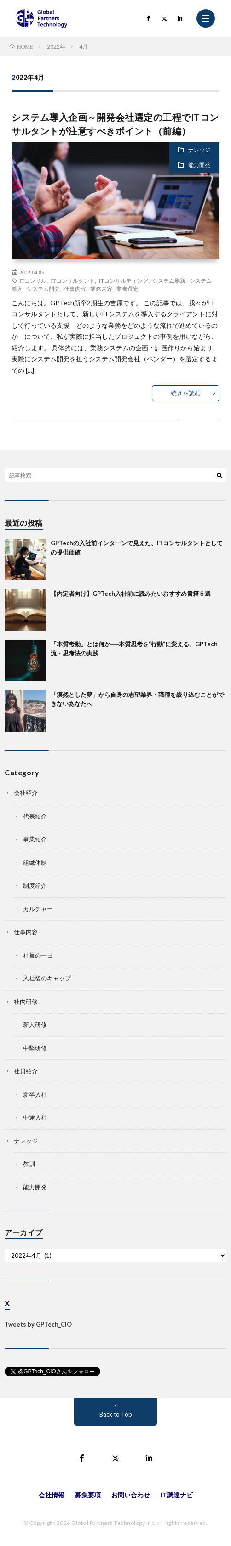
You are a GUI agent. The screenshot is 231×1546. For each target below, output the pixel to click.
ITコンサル (32, 280)
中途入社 (35, 1117)
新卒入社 (35, 1094)
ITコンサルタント (72, 280)
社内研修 (26, 1001)
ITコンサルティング (123, 280)
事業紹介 (35, 839)
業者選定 (127, 288)
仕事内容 (75, 288)
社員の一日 (38, 955)
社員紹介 (26, 1071)
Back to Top (115, 1414)
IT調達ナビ (177, 1495)
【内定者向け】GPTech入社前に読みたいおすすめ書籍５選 (131, 593)
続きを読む (186, 393)
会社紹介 (26, 792)
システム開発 (43, 288)
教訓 (29, 1163)
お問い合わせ (130, 1495)
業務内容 (101, 288)
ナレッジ (199, 149)
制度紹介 (35, 885)
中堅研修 (35, 1048)
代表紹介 (35, 816)
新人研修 (35, 1024)
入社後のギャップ (47, 978)
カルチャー (38, 909)
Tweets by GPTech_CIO (38, 1324)
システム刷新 (168, 280)
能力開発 (199, 165)
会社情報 (51, 1495)
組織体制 (35, 862)
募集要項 (88, 1495)
